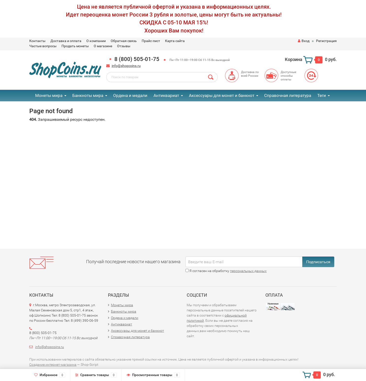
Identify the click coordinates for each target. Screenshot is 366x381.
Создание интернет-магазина (52, 364)
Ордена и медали (130, 95)
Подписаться (318, 261)
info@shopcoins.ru (126, 66)
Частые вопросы (43, 46)
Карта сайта (175, 41)
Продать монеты (75, 46)
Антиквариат (166, 95)
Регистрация (326, 41)
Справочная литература (287, 95)
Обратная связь (124, 41)
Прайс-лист (151, 41)
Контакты (37, 41)
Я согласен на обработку (226, 271)
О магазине (103, 46)
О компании (96, 41)
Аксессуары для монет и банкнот (221, 95)
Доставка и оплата (65, 41)
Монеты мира (48, 95)
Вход (303, 41)
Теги (321, 95)
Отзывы (123, 46)
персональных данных (248, 271)
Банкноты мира (87, 95)
